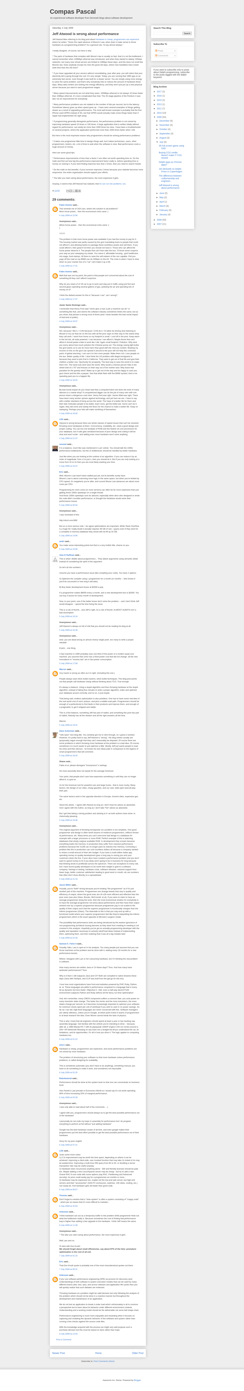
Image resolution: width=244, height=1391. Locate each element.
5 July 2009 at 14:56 (68, 535)
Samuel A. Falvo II (68, 944)
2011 (159, 108)
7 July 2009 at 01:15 (68, 1255)
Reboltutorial (65, 1078)
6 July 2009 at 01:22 (68, 1039)
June (162, 193)
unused (62, 444)
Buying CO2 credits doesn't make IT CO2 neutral (170, 155)
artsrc (62, 1045)
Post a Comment (63, 1339)
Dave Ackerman (66, 731)
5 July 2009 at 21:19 (68, 879)
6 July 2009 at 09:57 (68, 1189)
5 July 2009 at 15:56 (68, 549)
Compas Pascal (73, 11)
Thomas (63, 1195)
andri (61, 541)
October (163, 129)
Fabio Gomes (65, 205)
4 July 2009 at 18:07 (68, 321)
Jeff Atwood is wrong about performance (169, 186)
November (164, 125)
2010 (159, 113)
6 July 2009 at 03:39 (68, 1097)
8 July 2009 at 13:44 (68, 1334)
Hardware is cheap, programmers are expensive (117, 39)
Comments (161, 55)
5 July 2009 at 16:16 (68, 616)
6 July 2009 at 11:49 (68, 1225)
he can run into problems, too (112, 184)
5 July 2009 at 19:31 (68, 725)
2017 (159, 91)
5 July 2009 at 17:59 (68, 663)
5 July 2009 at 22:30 (68, 938)
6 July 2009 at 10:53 (68, 1206)
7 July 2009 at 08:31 (68, 1269)
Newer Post (58, 1353)
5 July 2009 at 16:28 (68, 630)
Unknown (63, 1212)
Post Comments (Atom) (104, 1361)
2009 (159, 117)
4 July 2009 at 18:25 (68, 380)
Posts (159, 51)
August (163, 138)
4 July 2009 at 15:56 (68, 215)
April (161, 201)
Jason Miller (65, 885)
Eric (61, 472)
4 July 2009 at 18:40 (68, 413)
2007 (159, 224)
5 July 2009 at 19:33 (68, 755)
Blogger (137, 1380)
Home (98, 1353)
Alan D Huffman (67, 555)
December (164, 121)
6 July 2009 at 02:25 (68, 1072)
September (165, 133)
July (161, 142)
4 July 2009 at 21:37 (68, 438)
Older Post (137, 1353)
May (161, 197)
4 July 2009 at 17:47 (68, 299)
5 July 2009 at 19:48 (68, 820)
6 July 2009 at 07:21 (68, 1145)
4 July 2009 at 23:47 (68, 466)
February (164, 210)
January (163, 214)
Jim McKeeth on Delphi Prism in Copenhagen (170, 170)
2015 (159, 100)
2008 (159, 220)
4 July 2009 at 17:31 (68, 266)
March (162, 206)
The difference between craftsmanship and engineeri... (170, 178)
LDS (61, 419)
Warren (62, 669)
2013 (159, 104)
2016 (159, 95)
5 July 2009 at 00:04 (68, 505)
